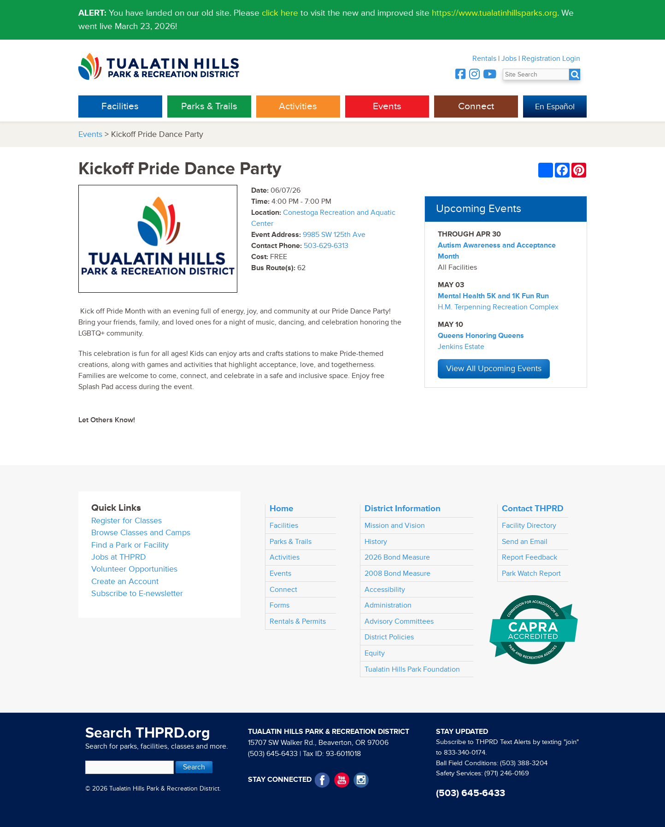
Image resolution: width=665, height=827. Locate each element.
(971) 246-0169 (506, 773)
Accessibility (385, 589)
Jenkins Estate (461, 346)
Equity (375, 653)
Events (387, 106)
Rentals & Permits (298, 621)
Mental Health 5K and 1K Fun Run (493, 296)
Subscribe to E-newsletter (137, 593)
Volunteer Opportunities (134, 569)
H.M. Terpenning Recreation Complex (498, 307)
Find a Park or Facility (130, 545)
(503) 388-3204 (523, 763)
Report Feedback (529, 557)
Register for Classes (126, 521)
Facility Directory (529, 525)
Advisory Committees (399, 621)
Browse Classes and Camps (140, 533)
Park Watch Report (531, 573)
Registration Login (551, 58)
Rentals (484, 58)
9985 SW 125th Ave (334, 234)
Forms (279, 605)
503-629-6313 (326, 245)
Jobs (509, 58)
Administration (388, 605)
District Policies (389, 637)
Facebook (322, 780)
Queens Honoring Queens (481, 335)
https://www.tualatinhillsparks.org (494, 12)
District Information (403, 508)
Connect (476, 106)
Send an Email (524, 541)
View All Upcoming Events (493, 368)
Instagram (361, 780)
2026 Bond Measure (397, 557)
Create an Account (125, 581)
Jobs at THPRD (118, 557)
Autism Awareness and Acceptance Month (497, 251)
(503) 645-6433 (273, 753)
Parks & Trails (209, 106)
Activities (298, 106)
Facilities (120, 106)
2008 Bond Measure (397, 573)
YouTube (341, 780)
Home (282, 508)
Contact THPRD (533, 508)
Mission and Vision (395, 525)
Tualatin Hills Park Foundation (412, 669)
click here (280, 12)
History (376, 541)
